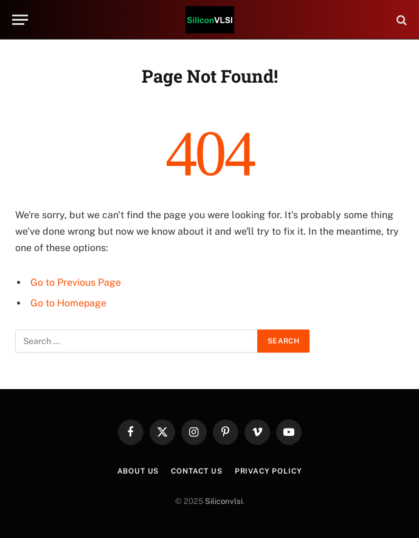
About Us (138, 471)
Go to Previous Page (75, 282)
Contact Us (196, 471)
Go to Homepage (68, 303)
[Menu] (20, 19)
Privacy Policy (268, 471)
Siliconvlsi (224, 501)
